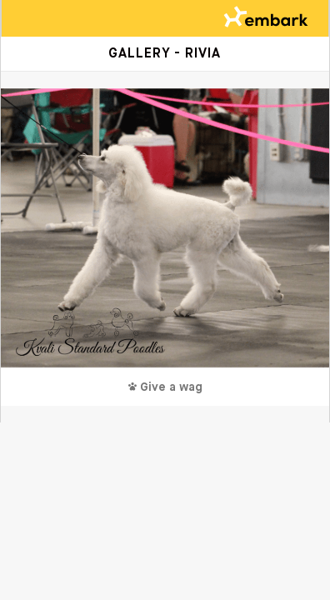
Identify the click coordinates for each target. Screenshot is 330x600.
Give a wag (165, 387)
